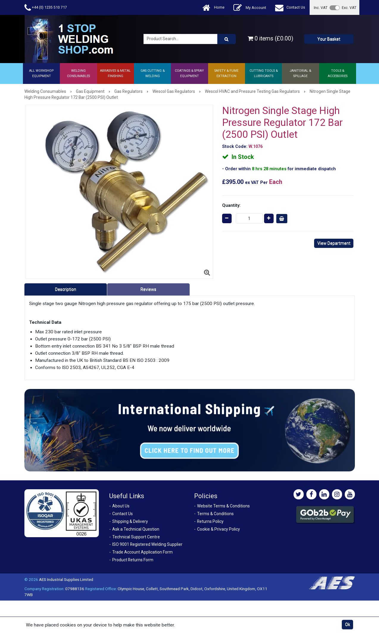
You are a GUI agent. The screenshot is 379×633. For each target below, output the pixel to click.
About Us (121, 506)
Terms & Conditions (215, 513)
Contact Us (290, 7)
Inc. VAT (320, 7)
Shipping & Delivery (130, 521)
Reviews (148, 289)
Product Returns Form (132, 559)
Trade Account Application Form (142, 552)
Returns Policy (210, 521)
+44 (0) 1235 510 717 (45, 7)
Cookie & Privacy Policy (218, 529)
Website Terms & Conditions (223, 506)
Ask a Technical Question (135, 529)
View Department (333, 243)
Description (65, 289)
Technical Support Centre (136, 536)
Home (213, 7)
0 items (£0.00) (270, 38)
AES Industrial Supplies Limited (66, 579)
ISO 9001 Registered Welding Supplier (147, 544)
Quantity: (231, 205)
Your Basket (328, 39)
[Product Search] (226, 39)
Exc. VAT (349, 7)
